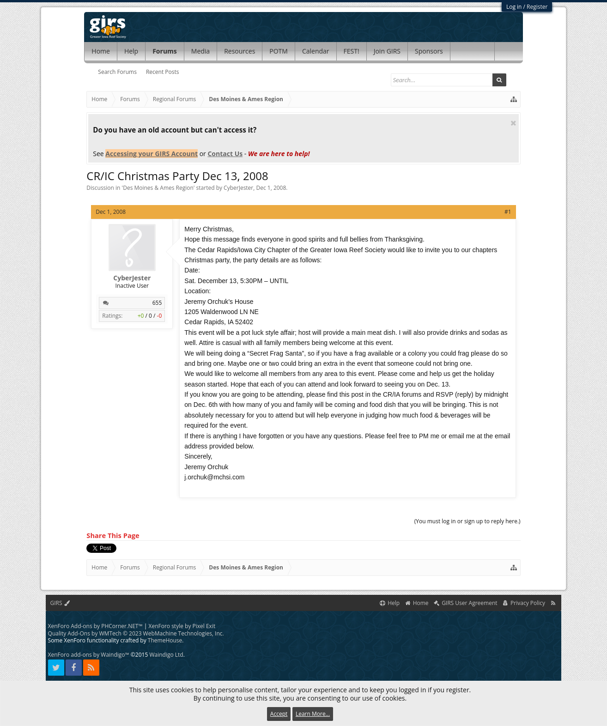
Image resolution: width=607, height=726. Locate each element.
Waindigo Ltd (166, 655)
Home (100, 51)
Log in (514, 7)
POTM (278, 51)
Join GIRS (387, 51)
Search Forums (117, 72)
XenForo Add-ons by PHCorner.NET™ (95, 626)
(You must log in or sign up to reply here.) (467, 521)
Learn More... (313, 714)
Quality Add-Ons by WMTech (136, 633)
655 (157, 303)
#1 (507, 212)
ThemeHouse (165, 640)
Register (537, 7)
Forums (164, 51)
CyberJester (238, 188)
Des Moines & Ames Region (158, 188)
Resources (239, 51)
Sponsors (429, 51)
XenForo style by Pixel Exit (181, 626)
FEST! (351, 51)
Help (131, 51)
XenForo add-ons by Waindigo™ (88, 655)
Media (200, 51)
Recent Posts (162, 72)
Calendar (315, 51)
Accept (278, 714)
